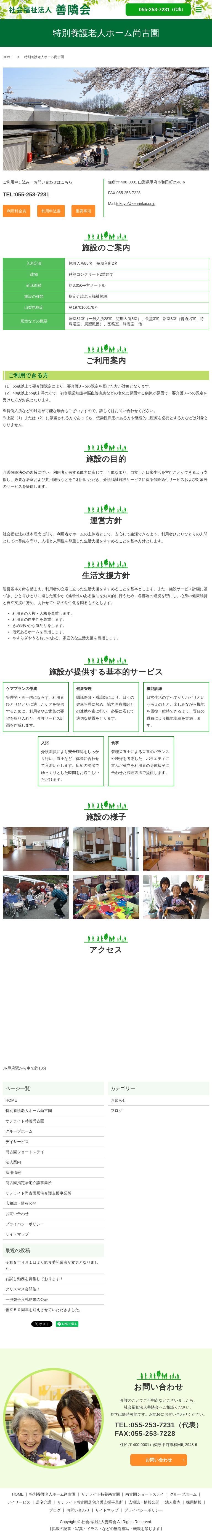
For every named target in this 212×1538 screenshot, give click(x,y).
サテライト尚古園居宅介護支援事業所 (38, 1193)
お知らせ (118, 1100)
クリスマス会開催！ (23, 1289)
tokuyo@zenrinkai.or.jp (135, 203)
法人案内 (13, 1162)
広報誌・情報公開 (21, 1203)
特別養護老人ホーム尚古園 (29, 1110)
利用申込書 (51, 211)
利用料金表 (16, 211)
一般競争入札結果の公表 (27, 1299)
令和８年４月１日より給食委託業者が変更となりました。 (52, 1265)
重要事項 (83, 211)
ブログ (116, 1110)
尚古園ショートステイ (25, 1152)
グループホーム (19, 1131)
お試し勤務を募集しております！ (34, 1279)
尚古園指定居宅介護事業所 (29, 1182)
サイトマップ (17, 1234)
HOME (8, 57)
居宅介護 (43, 1502)
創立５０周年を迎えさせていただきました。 (44, 1309)
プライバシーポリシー (25, 1224)
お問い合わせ (17, 1213)
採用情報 (13, 1172)
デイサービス (17, 1141)
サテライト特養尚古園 (25, 1121)
